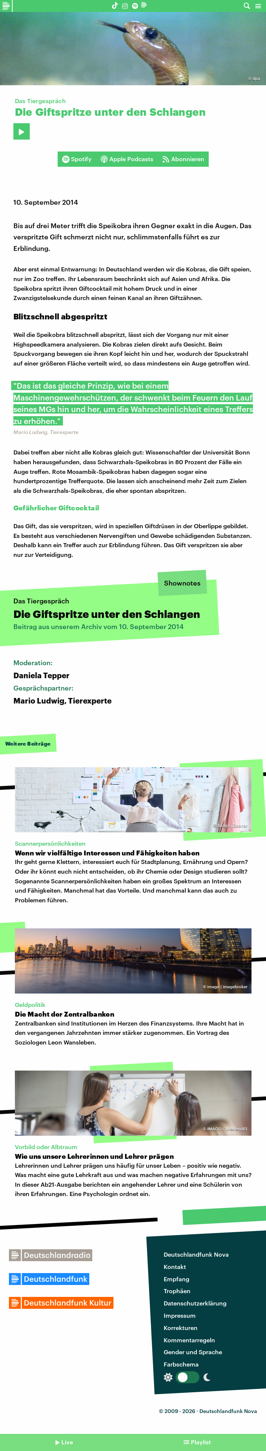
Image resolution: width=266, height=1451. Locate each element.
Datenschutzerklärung (195, 1303)
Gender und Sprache (193, 1351)
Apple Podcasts (126, 159)
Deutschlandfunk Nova (196, 1254)
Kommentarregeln (189, 1339)
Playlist (201, 1441)
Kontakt (175, 1266)
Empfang (176, 1278)
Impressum (180, 1315)
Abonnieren (183, 159)
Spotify (77, 159)
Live (67, 1441)
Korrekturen (181, 1327)
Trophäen (177, 1290)
